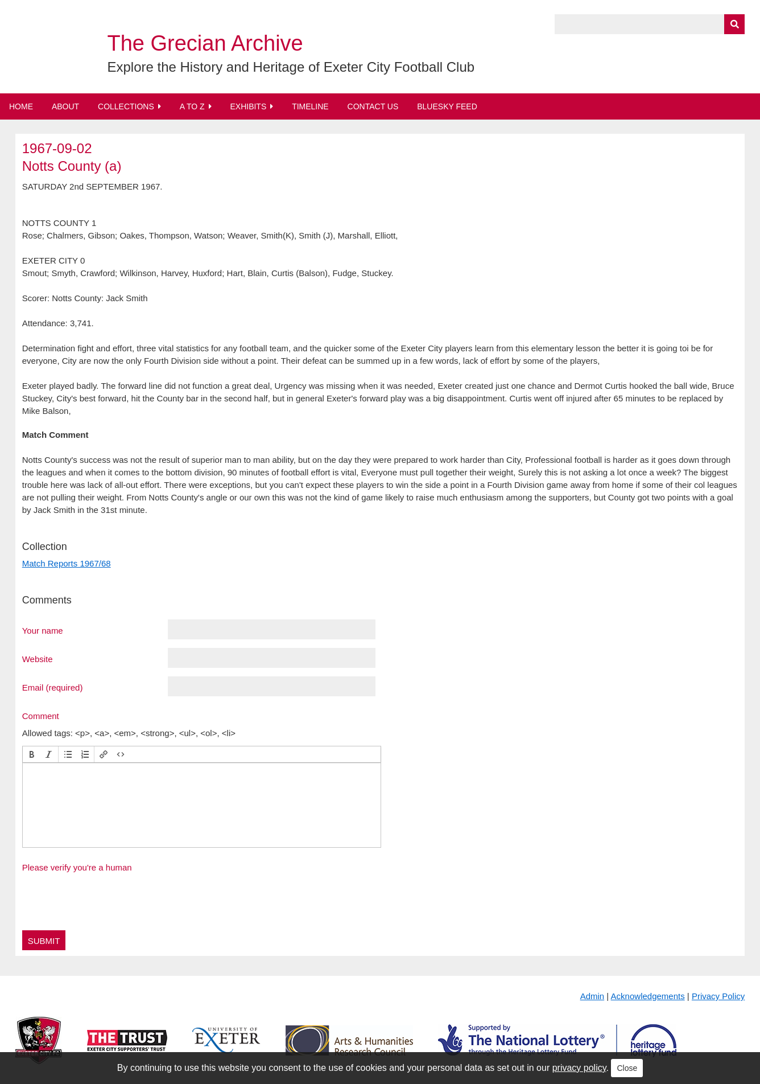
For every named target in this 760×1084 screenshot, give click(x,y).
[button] (32, 754)
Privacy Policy (718, 996)
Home (21, 106)
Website (37, 658)
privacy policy (579, 1068)
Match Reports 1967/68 (66, 563)
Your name (42, 630)
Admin (592, 996)
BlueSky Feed (447, 106)
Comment (40, 715)
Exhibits (248, 106)
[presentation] (31, 754)
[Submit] (734, 24)
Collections (126, 106)
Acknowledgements (648, 996)
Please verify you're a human (77, 867)
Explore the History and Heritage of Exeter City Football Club (290, 67)
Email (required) (52, 687)
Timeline (310, 106)
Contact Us (373, 106)
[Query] (650, 24)
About (65, 106)
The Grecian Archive (205, 43)
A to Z (192, 106)
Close (627, 1068)
